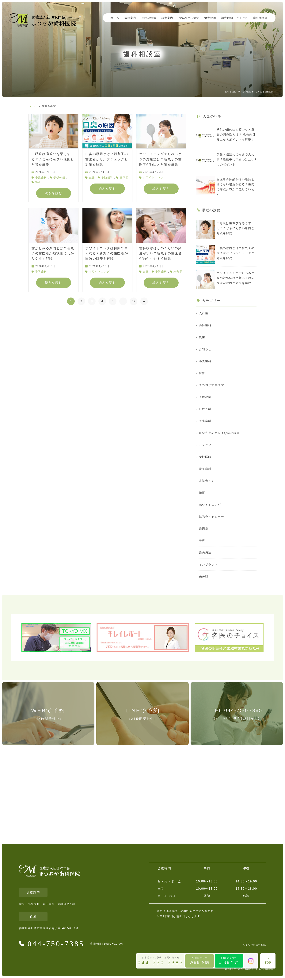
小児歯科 (41, 177)
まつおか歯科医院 (211, 385)
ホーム (114, 17)
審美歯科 (205, 468)
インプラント (208, 564)
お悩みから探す (188, 17)
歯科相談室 (260, 17)
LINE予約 (229, 960)
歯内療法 (205, 552)
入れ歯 (203, 313)
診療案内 (167, 17)
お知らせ (205, 349)
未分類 (177, 271)
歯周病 (124, 177)
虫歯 (92, 177)
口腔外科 (205, 409)
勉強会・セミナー (211, 516)
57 (133, 301)
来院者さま (207, 480)
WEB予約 (199, 960)
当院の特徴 (149, 17)
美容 (202, 540)
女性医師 (205, 456)
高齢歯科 (205, 325)
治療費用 (210, 17)
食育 (202, 373)
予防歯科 (107, 177)
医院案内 (130, 17)
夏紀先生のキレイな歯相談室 (219, 432)
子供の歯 (59, 177)
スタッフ (205, 444)
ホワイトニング (153, 177)
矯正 (38, 182)
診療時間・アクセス (234, 17)
